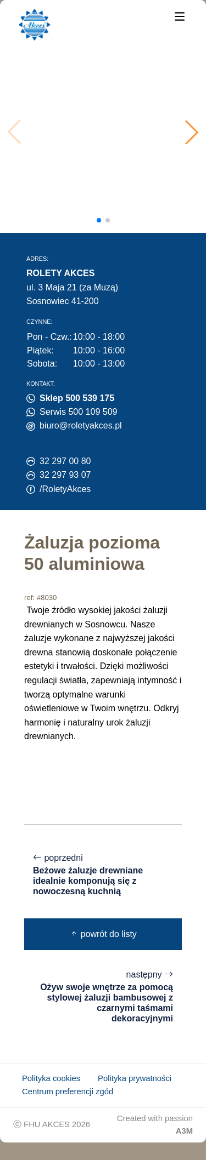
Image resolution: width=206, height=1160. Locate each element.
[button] (192, 132)
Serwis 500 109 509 (78, 411)
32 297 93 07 (65, 474)
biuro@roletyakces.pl (81, 425)
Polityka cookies (51, 1078)
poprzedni (103, 874)
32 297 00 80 (65, 461)
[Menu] (179, 16)
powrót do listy (103, 934)
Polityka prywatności (134, 1078)
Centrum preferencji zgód (67, 1091)
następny (103, 997)
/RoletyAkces (65, 489)
